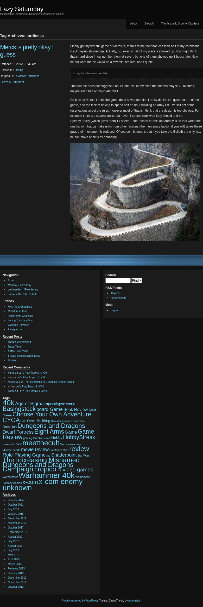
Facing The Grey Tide (20, 320)
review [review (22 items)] (79, 449)
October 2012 (16, 586)
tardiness (34, 75)
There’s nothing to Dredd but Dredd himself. (49, 381)
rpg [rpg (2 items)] (48, 455)
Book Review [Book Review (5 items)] (76, 409)
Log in (114, 310)
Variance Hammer (18, 325)
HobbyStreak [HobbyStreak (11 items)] (79, 437)
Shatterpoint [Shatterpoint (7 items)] (64, 455)
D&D (14, 75)
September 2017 (17, 532)
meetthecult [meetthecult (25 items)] (40, 443)
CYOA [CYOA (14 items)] (11, 420)
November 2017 (17, 522)
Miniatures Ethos (17, 311)
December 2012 (17, 577)
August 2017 (15, 536)
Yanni (11, 372)
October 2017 (16, 527)
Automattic (134, 600)
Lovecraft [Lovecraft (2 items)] (8, 444)
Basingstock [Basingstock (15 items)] (19, 408)
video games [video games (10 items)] (78, 469)
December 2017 (17, 518)
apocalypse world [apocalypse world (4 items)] (60, 404)
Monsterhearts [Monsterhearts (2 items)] (11, 450)
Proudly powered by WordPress (80, 600)
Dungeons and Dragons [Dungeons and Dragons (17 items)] (51, 425)
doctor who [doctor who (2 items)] (78, 421)
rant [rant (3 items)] (65, 450)
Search (110, 275)
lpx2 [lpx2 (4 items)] (18, 444)
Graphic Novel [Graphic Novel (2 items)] (42, 438)
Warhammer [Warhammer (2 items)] (10, 476)
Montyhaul (14, 381)
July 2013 (13, 550)
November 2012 (17, 582)
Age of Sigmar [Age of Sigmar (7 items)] (30, 403)
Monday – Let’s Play (19, 285)
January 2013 (16, 573)
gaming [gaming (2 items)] (27, 438)
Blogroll (149, 23)
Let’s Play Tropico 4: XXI (33, 372)
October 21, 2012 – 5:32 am (18, 63)
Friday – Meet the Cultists (22, 294)
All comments (118, 297)
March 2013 (15, 564)
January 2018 (16, 513)
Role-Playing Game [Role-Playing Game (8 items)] (24, 455)
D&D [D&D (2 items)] (24, 421)
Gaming (18, 69)
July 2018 (13, 509)
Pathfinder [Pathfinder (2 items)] (55, 450)
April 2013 (14, 559)
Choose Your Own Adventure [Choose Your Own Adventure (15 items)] (51, 414)
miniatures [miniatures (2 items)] (74, 444)
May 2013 (13, 555)
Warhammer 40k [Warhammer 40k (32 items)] (46, 475)
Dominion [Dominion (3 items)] (10, 427)
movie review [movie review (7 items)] (35, 449)
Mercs (22, 75)
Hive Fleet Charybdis (20, 306)
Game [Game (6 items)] (71, 432)
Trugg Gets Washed (19, 342)
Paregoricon (15, 329)
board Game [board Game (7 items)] (49, 409)
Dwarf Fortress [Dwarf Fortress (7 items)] (18, 432)
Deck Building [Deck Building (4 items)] (38, 421)
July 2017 (13, 541)
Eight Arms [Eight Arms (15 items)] (49, 431)
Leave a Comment (12, 81)
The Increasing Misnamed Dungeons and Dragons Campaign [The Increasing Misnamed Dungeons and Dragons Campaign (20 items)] (41, 464)
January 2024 (16, 500)
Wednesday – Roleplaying (23, 289)
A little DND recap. (18, 351)
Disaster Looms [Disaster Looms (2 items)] (60, 421)
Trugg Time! (15, 346)
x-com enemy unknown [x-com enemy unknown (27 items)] (43, 484)
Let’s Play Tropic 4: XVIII (30, 386)
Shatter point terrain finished (24, 355)
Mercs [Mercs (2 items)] (63, 444)
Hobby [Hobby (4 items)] (56, 438)
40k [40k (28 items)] (9, 402)
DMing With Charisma (20, 315)
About (133, 23)
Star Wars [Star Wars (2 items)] (83, 455)
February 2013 (16, 568)
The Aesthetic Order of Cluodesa (180, 23)
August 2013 (15, 545)
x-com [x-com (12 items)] (30, 482)
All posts (115, 293)
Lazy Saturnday (21, 9)
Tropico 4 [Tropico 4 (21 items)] (48, 469)
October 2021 (16, 504)
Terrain (12, 360)
